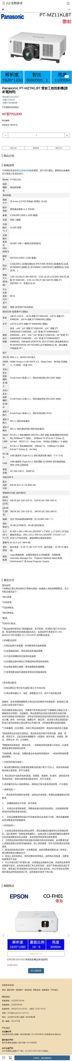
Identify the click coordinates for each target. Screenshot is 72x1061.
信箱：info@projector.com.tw (15, 983)
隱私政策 (37, 960)
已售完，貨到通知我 (42, 1058)
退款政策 (28, 960)
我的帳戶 (19, 960)
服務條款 (45, 960)
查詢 (4, 960)
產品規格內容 (23, 170)
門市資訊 (54, 960)
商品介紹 (13, 148)
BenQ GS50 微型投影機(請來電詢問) (50, 930)
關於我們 (10, 960)
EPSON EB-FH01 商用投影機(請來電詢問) (20, 930)
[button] (68, 920)
